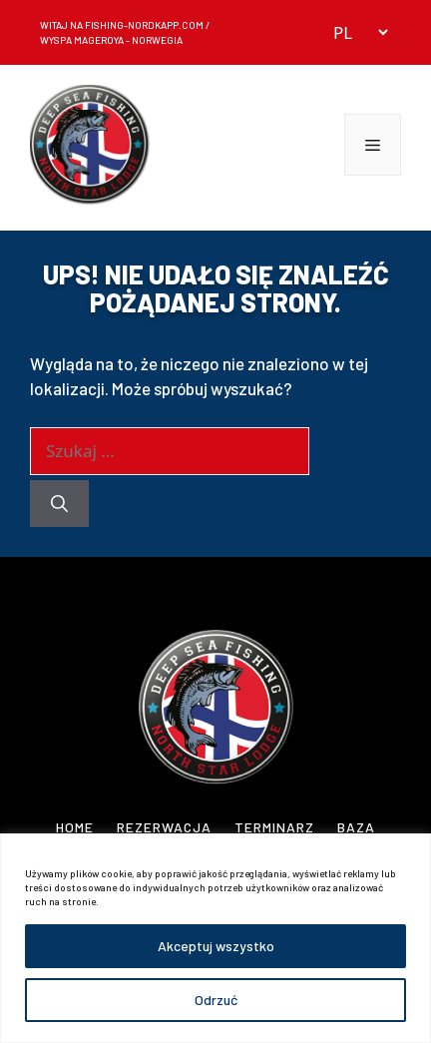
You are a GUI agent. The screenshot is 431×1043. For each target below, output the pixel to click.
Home (75, 826)
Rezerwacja (164, 826)
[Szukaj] (59, 504)
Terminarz (274, 826)
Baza (356, 826)
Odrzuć (216, 999)
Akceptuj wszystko (216, 945)
